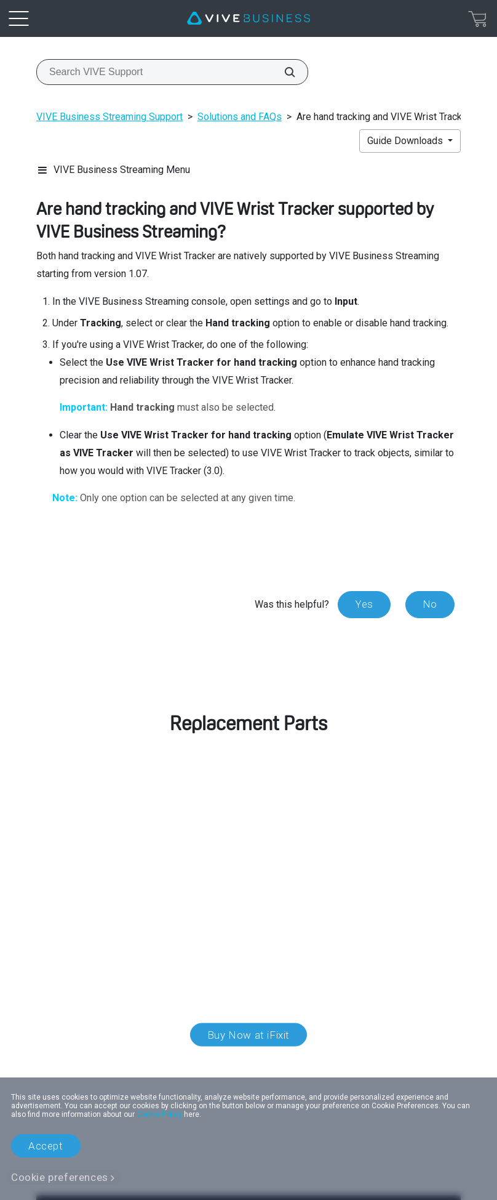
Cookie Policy (159, 1114)
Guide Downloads (406, 141)
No (430, 604)
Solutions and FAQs (239, 117)
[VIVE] (248, 18)
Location (248, 1063)
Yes (364, 604)
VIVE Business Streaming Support (109, 117)
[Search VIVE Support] (283, 72)
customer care (113, 834)
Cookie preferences (59, 1177)
